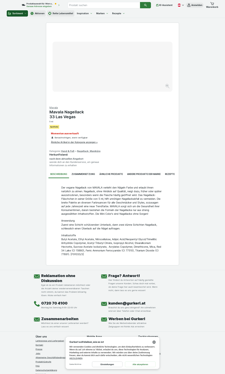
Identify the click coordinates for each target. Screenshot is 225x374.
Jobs (38, 278)
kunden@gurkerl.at (126, 228)
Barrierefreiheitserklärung (48, 303)
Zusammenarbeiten (59, 243)
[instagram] (45, 319)
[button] (195, 5)
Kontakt (39, 270)
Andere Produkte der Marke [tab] (144, 99)
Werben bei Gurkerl (126, 243)
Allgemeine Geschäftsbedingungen (53, 282)
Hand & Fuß (134, 75)
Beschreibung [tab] (58, 99)
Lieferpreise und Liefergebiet (50, 265)
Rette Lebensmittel (60, 13)
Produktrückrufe (43, 286)
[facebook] (37, 319)
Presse (39, 274)
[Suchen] (145, 5)
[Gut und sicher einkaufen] (123, 327)
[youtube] (52, 319)
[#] (148, 322)
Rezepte (118, 13)
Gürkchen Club (145, 265)
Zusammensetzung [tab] (83, 99)
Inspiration (84, 13)
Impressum (41, 299)
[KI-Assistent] (164, 5)
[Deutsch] (180, 5)
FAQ (38, 291)
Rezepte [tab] (170, 99)
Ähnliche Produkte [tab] (111, 99)
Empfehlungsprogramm (149, 278)
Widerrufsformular (44, 307)
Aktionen (37, 13)
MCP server (144, 282)
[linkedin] (60, 319)
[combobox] (107, 5)
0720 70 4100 (54, 228)
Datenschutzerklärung (46, 295)
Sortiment (17, 13)
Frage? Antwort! (124, 200)
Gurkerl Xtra (144, 274)
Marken (102, 13)
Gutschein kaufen (146, 270)
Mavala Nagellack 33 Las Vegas (133, 39)
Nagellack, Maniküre (155, 75)
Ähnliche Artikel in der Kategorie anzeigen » (140, 67)
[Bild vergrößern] (101, 76)
